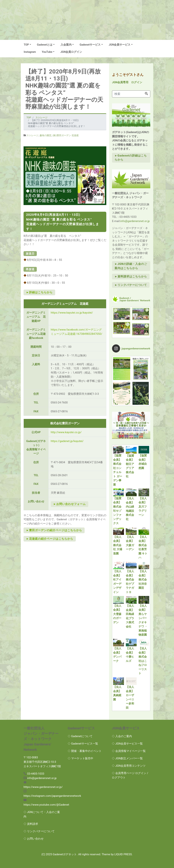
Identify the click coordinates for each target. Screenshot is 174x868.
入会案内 (66, 44)
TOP (26, 44)
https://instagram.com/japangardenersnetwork (52, 795)
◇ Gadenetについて (80, 736)
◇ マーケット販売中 (80, 758)
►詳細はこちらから (39, 292)
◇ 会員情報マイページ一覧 (129, 751)
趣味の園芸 (46, 135)
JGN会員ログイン (71, 52)
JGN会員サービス (119, 44)
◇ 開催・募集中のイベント (85, 751)
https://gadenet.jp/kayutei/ (67, 441)
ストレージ (32, 135)
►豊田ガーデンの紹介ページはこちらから (54, 530)
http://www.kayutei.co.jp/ (66, 432)
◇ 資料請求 (31, 824)
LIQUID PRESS (123, 854)
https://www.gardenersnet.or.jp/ (43, 787)
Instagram (30, 52)
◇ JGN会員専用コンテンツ (128, 765)
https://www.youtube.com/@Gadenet (46, 804)
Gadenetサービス (90, 44)
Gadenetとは (45, 44)
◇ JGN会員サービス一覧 (127, 743)
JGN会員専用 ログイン (127, 82)
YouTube (47, 52)
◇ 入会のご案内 (122, 736)
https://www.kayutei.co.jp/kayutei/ (72, 312)
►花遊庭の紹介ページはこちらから (49, 538)
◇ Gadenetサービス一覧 (83, 743)
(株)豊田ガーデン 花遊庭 (66, 135)
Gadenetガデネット (65, 854)
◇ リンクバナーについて (39, 831)
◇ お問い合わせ (34, 838)
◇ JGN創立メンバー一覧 (127, 758)
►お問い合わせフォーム (69, 504)
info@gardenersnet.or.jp (135, 221)
